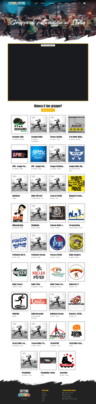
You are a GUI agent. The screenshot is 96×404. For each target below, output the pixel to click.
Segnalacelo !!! (48, 110)
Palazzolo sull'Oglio (66, 396)
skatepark (51, 3)
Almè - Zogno (66, 394)
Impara (59, 3)
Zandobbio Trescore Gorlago (69, 398)
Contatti (73, 3)
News (43, 400)
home (36, 3)
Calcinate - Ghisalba (67, 392)
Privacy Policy (24, 398)
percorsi (43, 3)
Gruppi (66, 3)
